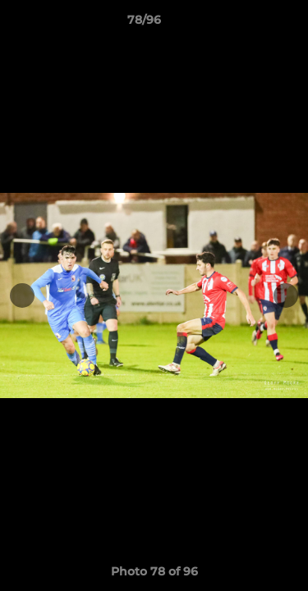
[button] (249, 23)
